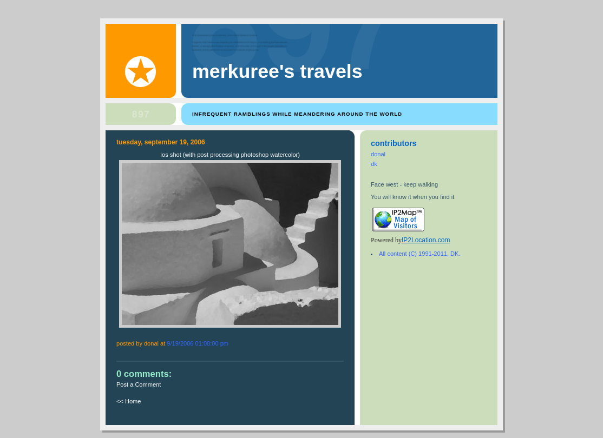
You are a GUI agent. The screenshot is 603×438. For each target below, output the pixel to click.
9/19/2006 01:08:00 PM (197, 343)
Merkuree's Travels (277, 71)
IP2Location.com (426, 240)
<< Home (128, 401)
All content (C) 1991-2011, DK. (419, 253)
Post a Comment (138, 384)
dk (374, 164)
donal (378, 154)
